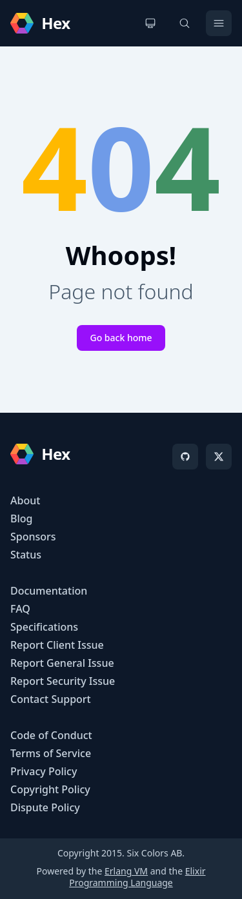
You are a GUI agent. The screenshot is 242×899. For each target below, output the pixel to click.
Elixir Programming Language (137, 877)
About (25, 500)
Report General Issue (62, 663)
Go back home (121, 337)
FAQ (20, 609)
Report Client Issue (57, 645)
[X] (219, 456)
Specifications (44, 627)
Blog (21, 518)
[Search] (184, 23)
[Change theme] (150, 23)
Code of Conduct (51, 735)
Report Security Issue (62, 681)
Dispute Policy (45, 807)
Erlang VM (126, 871)
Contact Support (50, 699)
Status (25, 554)
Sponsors (33, 536)
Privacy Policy (43, 771)
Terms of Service (50, 753)
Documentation (48, 591)
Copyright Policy (50, 789)
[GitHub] (185, 456)
